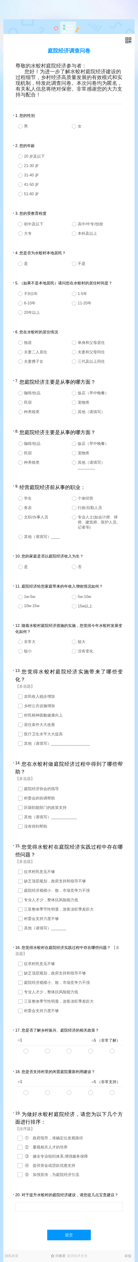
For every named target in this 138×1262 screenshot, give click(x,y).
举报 (127, 1256)
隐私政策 (11, 1256)
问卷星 (60, 1256)
